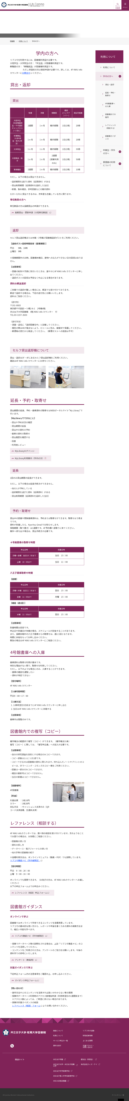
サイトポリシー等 (118, 1095)
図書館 (12, 41)
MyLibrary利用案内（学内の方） (29, 458)
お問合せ (26, 72)
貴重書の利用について (109, 164)
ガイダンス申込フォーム (26, 980)
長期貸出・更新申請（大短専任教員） (32, 212)
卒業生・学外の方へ (109, 152)
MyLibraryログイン (23, 450)
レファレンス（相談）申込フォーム (31, 892)
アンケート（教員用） (25, 959)
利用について (23, 41)
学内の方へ (108, 76)
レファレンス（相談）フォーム (26, 1005)
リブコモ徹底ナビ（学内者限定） (25, 860)
